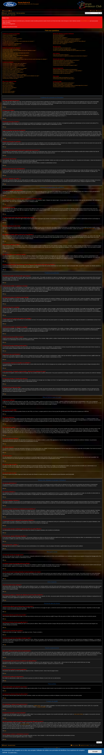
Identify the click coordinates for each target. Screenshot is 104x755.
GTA (57, 747)
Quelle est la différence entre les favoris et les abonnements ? (65, 69)
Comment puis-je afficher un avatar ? (10, 56)
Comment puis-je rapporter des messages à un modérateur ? (15, 74)
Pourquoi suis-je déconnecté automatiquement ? (12, 43)
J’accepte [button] (95, 751)
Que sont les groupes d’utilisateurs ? (60, 37)
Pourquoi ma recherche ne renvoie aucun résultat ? (63, 61)
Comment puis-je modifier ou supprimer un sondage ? (13, 69)
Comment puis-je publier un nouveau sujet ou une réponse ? (14, 63)
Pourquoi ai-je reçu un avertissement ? (10, 73)
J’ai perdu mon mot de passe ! (8, 42)
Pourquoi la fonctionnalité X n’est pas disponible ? (63, 84)
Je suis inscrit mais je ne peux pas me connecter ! (12, 38)
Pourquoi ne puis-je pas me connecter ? (10, 39)
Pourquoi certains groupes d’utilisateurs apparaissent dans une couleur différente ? (69, 41)
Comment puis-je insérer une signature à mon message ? (14, 65)
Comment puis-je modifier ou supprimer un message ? (13, 64)
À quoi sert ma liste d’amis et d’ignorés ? (61, 54)
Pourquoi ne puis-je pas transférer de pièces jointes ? (13, 72)
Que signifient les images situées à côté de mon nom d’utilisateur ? (16, 55)
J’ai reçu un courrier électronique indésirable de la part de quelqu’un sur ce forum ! (69, 50)
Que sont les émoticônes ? (8, 85)
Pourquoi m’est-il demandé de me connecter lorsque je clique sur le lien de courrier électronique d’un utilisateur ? (25, 59)
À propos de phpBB (41, 706)
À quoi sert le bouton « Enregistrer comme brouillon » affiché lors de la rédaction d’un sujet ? (21, 75)
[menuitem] (10, 11)
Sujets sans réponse (6, 14)
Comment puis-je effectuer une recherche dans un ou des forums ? (66, 60)
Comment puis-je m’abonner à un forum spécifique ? (63, 71)
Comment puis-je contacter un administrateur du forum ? (64, 86)
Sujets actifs (13, 14)
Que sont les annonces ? (7, 88)
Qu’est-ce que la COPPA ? (8, 36)
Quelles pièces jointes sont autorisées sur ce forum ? (63, 77)
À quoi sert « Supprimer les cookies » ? (10, 44)
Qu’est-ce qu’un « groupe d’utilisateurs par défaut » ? (63, 42)
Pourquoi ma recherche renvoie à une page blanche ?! (64, 62)
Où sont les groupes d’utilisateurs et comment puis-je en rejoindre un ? (67, 38)
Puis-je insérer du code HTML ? (9, 83)
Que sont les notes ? (7, 90)
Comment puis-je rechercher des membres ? (62, 63)
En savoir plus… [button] (13, 752)
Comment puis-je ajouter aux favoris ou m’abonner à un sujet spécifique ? (67, 70)
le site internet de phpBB (89, 228)
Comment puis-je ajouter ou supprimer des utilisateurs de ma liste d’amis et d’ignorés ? (70, 55)
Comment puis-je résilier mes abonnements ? (62, 73)
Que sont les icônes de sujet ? (8, 92)
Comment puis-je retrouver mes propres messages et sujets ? (65, 65)
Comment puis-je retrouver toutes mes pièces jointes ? (64, 78)
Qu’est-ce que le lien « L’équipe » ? (60, 43)
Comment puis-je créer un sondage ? (10, 67)
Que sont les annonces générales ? (10, 87)
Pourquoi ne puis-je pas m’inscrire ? (10, 37)
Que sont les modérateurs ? (58, 36)
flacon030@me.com (85, 20)
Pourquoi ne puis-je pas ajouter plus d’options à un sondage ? (15, 68)
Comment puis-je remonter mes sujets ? (10, 78)
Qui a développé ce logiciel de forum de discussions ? (63, 82)
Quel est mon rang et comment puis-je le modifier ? (13, 57)
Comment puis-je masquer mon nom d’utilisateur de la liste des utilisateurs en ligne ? (19, 50)
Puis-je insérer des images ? (8, 86)
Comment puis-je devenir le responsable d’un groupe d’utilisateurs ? (66, 39)
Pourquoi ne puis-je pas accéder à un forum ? (12, 70)
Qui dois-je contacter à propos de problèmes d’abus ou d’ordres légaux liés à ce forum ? (70, 85)
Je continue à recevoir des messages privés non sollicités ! (64, 49)
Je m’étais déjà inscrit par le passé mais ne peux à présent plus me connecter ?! (18, 41)
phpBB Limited (37, 705)
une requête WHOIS (24, 724)
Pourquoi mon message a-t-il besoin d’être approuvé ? (13, 77)
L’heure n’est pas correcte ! (8, 51)
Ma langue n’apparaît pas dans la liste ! (10, 54)
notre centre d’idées (78, 714)
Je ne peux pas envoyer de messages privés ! (62, 47)
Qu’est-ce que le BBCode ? (8, 82)
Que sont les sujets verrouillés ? (9, 91)
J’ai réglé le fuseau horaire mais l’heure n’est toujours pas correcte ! (16, 52)
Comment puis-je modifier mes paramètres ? (11, 49)
